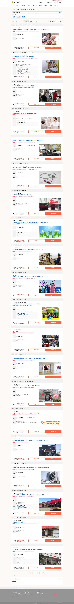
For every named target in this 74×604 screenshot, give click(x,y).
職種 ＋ (14, 16)
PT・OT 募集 (15, 331)
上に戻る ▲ (59, 602)
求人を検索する (40, 2)
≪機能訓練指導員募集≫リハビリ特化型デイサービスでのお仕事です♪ (27, 304)
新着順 (31, 21)
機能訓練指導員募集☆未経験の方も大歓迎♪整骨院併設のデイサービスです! (28, 249)
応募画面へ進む (53, 47)
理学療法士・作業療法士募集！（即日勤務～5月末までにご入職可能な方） (28, 140)
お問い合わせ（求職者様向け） (17, 593)
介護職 (13, 5)
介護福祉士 (17, 5)
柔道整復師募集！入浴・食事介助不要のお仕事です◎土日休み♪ (26, 113)
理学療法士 (41, 5)
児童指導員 (28, 5)
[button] (37, 34)
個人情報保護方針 (40, 593)
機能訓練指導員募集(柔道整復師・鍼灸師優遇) (22, 194)
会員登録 (60, 2)
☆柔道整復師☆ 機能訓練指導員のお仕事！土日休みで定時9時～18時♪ (27, 549)
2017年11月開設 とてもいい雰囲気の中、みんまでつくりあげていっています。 (29, 276)
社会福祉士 (56, 5)
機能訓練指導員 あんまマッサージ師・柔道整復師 (23, 56)
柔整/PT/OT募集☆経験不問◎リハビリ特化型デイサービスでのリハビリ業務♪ (29, 494)
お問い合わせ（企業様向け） (29, 594)
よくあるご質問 (14, 592)
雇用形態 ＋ (23, 16)
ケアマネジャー (34, 5)
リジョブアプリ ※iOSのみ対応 (17, 594)
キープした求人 (47, 2)
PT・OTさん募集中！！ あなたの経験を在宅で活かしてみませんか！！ (28, 167)
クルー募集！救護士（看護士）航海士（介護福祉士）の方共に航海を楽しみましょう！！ (31, 440)
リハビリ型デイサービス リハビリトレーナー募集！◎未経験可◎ (26, 385)
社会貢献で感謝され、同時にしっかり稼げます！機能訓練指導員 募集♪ (27, 413)
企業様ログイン (60, 0)
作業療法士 (46, 5)
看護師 (51, 5)
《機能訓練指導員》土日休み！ (19, 522)
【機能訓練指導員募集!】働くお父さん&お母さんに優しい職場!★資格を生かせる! (30, 358)
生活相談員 (23, 5)
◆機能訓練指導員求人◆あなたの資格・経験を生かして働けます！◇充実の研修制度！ (31, 222)
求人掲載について (54, 0)
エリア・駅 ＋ (18, 16)
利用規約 (38, 592)
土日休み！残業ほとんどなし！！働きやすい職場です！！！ (25, 85)
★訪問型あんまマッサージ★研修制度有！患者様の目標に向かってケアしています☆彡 (31, 29)
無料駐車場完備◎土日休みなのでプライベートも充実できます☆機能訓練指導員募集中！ (31, 467)
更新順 (36, 21)
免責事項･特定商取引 (40, 594)
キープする (36, 47)
